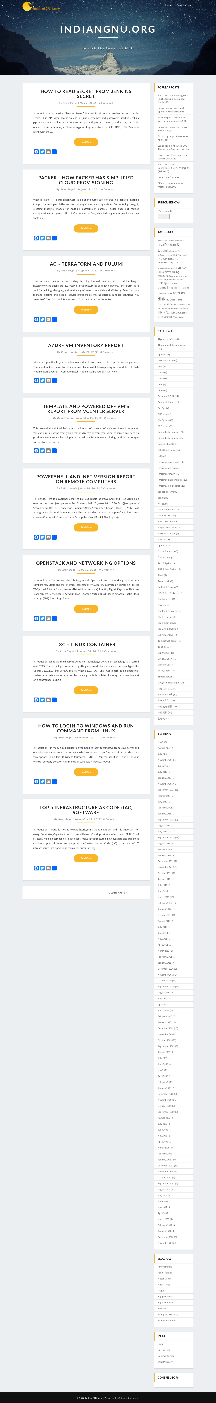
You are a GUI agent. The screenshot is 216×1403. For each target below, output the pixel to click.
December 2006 (166, 1237)
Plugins (162, 1290)
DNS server (163, 414)
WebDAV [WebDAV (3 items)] (172, 316)
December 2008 (166, 1093)
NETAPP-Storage (167, 533)
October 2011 (165, 914)
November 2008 (166, 1099)
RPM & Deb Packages (168, 593)
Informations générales (170, 479)
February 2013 (165, 849)
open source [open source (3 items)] (177, 287)
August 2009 (164, 1052)
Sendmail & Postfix (167, 610)
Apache (161, 354)
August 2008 (164, 1117)
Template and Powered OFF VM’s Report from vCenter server (86, 408)
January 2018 (164, 777)
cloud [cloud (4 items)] (161, 245)
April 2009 (163, 1076)
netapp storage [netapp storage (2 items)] (172, 283)
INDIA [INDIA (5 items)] (161, 259)
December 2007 (166, 1165)
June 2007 (163, 1201)
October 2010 (165, 980)
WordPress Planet (167, 1320)
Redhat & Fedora (166, 587)
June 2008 (163, 1129)
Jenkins (162, 497)
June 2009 (163, 1064)
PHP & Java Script (167, 569)
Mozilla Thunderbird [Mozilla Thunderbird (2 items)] (177, 276)
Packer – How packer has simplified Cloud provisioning (86, 180)
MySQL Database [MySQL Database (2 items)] (170, 280)
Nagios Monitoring (167, 527)
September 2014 (166, 837)
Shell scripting (165, 616)
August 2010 (164, 992)
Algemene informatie (169, 339)
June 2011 (163, 932)
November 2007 (166, 1171)
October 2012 (165, 873)
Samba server (165, 599)
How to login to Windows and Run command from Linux (86, 728)
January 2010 (164, 1022)
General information (168, 431)
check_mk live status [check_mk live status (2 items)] (177, 240)
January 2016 (164, 813)
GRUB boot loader (167, 449)
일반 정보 (163, 718)
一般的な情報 (165, 706)
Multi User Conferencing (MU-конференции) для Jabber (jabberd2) (173, 99)
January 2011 (164, 962)
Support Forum (165, 1302)
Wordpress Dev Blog (168, 1314)
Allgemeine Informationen (172, 345)
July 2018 (162, 771)
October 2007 (165, 1177)
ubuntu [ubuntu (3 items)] (185, 308)
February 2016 (165, 807)
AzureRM (162, 378)
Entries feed (164, 1349)
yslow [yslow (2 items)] (182, 317)
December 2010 (166, 968)
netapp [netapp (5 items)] (162, 283)
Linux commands (166, 509)
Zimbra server (165, 676)
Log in (161, 1343)
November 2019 (166, 759)
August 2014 (164, 843)
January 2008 (164, 1159)
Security (162, 605)
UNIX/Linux (163, 652)
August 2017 (164, 795)
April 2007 (163, 1213)
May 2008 (162, 1135)
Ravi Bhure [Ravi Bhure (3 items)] (170, 299)
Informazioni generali (169, 485)
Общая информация (168, 682)
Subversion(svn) (166, 634)
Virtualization (165, 658)
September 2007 (166, 1183)
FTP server (163, 426)
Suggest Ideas (165, 1296)
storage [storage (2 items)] (167, 308)
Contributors (183, 5)
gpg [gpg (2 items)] (171, 255)
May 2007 (162, 1207)
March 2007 (163, 1219)
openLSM (162, 545)
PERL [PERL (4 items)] (169, 293)
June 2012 (163, 891)
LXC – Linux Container (86, 644)
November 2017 (166, 783)
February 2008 (165, 1153)
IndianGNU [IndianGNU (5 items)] (171, 259)
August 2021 (164, 747)
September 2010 (166, 986)
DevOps (162, 408)
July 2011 (162, 926)
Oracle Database (166, 551)
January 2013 (164, 855)
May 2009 (162, 1070)
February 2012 (165, 902)
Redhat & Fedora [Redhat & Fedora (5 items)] (168, 304)
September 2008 (166, 1111)
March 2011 (163, 950)
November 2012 (166, 867)
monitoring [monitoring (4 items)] (164, 275)
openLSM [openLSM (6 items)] (164, 287)
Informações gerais (168, 467)
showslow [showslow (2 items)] (182, 305)
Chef (160, 384)
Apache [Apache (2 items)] (160, 240)
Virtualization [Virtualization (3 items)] (182, 312)
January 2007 (164, 1231)
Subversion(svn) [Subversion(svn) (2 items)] (176, 308)
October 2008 (165, 1105)
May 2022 (162, 742)
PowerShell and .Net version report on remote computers (86, 479)
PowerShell (164, 581)
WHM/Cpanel (164, 670)
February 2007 (165, 1225)
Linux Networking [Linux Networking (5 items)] (168, 272)
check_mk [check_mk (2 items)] (166, 240)
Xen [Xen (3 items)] (178, 316)
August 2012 (164, 879)
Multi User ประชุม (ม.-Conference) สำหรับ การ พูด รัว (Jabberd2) (174, 168)
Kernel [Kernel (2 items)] (179, 263)
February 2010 (165, 1016)
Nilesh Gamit (164, 1278)
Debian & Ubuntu (166, 402)
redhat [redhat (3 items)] (179, 299)
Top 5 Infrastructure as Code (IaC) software (86, 810)
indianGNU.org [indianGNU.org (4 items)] (165, 262)
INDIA (161, 455)
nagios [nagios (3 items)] (180, 279)
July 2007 (162, 1195)
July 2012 (162, 885)
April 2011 (163, 944)
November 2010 (166, 974)
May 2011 (162, 938)
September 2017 (166, 789)
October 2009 (165, 1040)
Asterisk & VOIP (166, 360)
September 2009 (166, 1046)
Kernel (161, 503)
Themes (162, 1308)
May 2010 (162, 998)
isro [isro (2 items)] (175, 263)
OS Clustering (165, 557)
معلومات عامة (169, 688)
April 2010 (163, 1004)
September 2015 (166, 819)
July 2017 (162, 801)
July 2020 (162, 753)
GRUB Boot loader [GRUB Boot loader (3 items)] (180, 255)
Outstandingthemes (128, 1398)
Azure (161, 372)
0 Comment (106, 102)
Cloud (161, 390)
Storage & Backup (167, 628)
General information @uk (171, 437)
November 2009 (166, 1034)
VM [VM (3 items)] (159, 316)
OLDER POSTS (118, 892)
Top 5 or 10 (163, 646)
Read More (89, 141)
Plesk (161, 575)
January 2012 (164, 908)
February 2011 (165, 956)
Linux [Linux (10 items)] (181, 267)
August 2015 (164, 825)
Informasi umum (166, 473)
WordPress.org (165, 1361)
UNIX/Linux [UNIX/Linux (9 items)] (167, 312)
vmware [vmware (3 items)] (164, 316)
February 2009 (165, 1082)
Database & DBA (166, 396)
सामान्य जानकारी (165, 694)
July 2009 (162, 1058)
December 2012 (166, 861)
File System (164, 420)
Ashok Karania (165, 1272)
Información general (168, 461)
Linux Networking (167, 515)
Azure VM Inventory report (86, 345)
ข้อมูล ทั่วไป (164, 700)
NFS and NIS (164, 539)
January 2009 (164, 1087)
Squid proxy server (167, 622)
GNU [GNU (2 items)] (167, 255)
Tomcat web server (167, 640)
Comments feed (166, 1355)
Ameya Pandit (165, 1266)
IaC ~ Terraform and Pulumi (86, 263)
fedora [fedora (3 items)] (174, 251)
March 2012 (163, 897)
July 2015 (162, 831)
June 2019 (163, 765)
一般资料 (162, 712)
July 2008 (162, 1123)
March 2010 (163, 1010)
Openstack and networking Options (86, 563)
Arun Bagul (70, 102)
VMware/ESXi (164, 664)
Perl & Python (165, 563)
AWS (160, 366)
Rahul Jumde (69, 351)
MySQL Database (166, 521)
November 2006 (166, 1242)
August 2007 (164, 1189)
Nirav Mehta (164, 1284)
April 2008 (163, 1141)
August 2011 (164, 920)
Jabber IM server (166, 491)
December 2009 (166, 1028)
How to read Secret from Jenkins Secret (86, 93)
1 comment (109, 651)
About (168, 5)
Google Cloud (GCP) (168, 443)
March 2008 (163, 1147)
